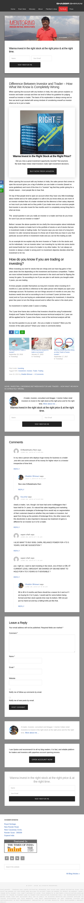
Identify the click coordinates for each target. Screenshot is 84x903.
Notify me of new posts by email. (21, 694)
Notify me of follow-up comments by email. (25, 686)
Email (12, 661)
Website (12, 672)
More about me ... (50, 397)
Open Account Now (42, 754)
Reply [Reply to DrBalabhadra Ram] (17, 463)
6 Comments (39, 368)
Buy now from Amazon (42, 165)
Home (7, 380)
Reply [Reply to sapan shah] (17, 545)
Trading (40, 364)
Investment (22, 364)
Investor (29, 364)
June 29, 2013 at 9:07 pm (32, 493)
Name (12, 650)
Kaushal (24, 491)
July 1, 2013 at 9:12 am (35, 472)
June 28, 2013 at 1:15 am (31, 531)
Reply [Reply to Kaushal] (17, 521)
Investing (21, 362)
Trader (35, 364)
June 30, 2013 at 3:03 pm (32, 446)
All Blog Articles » (73, 868)
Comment (13, 627)
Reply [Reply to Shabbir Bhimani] (21, 483)
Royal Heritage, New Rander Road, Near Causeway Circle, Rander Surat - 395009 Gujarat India (13, 824)
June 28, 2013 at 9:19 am (36, 581)
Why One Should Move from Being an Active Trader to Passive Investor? (64, 346)
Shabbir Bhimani (70, 3)
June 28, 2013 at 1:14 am (32, 554)
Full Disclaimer (67, 894)
